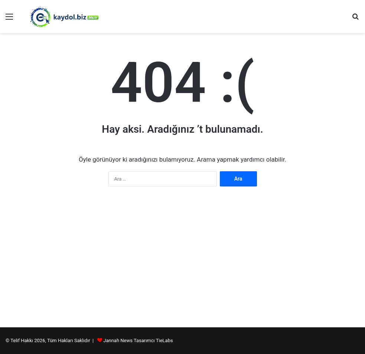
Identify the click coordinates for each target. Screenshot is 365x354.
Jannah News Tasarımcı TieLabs (138, 340)
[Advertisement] (182, 264)
